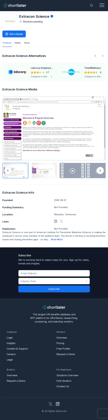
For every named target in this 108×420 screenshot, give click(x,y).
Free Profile (63, 348)
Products (7, 43)
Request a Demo (65, 354)
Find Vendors (63, 380)
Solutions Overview (67, 375)
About (27, 43)
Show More (57, 239)
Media (18, 43)
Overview (61, 337)
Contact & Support (17, 348)
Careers (11, 354)
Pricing (60, 343)
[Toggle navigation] (102, 5)
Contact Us (62, 386)
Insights (11, 343)
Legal (10, 359)
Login (10, 337)
